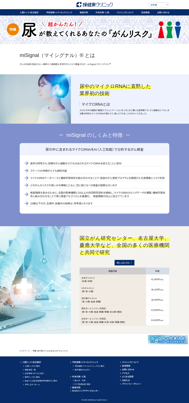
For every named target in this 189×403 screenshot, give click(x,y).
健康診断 (84, 12)
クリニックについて (125, 12)
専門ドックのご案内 (31, 377)
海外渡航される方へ (81, 369)
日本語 (154, 4)
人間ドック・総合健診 (29, 12)
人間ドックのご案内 (31, 366)
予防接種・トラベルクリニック (59, 12)
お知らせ (124, 380)
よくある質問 (126, 376)
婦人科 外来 (79, 380)
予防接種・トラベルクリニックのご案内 (88, 366)
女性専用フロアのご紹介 (33, 373)
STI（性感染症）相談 (81, 384)
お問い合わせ (163, 12)
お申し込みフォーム (31, 384)
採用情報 (145, 12)
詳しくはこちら (124, 262)
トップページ (25, 350)
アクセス (124, 373)
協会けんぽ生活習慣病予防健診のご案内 (39, 380)
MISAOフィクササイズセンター (84, 390)
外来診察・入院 (102, 12)
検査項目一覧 (29, 369)
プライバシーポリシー (130, 383)
